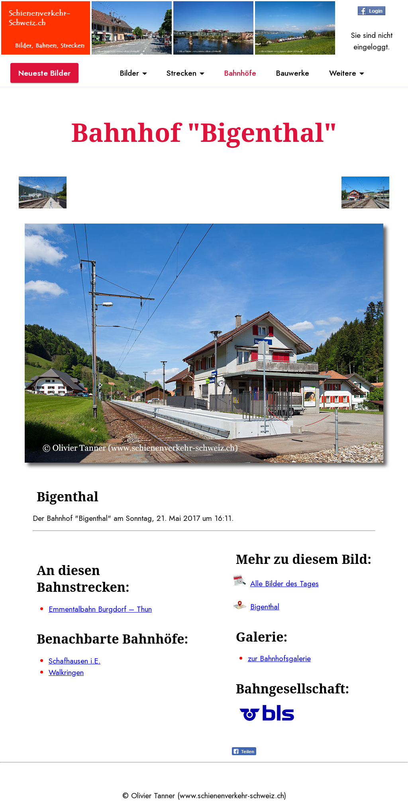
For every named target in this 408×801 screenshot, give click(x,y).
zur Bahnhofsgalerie (279, 658)
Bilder (129, 73)
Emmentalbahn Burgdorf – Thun (100, 608)
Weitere (342, 73)
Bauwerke (292, 73)
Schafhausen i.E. (74, 660)
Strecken (181, 73)
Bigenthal (264, 606)
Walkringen (66, 672)
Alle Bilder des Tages (284, 583)
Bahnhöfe (240, 73)
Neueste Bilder (44, 73)
